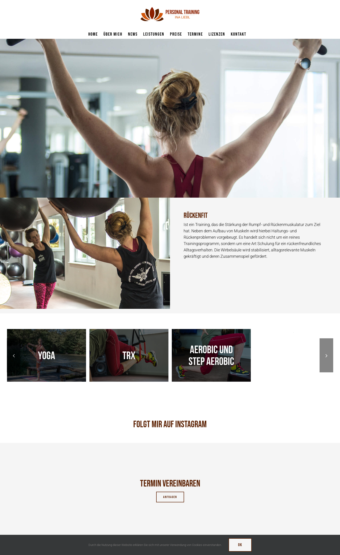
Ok (240, 545)
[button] (13, 355)
